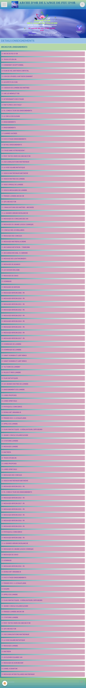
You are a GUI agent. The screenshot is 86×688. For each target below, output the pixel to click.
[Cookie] (4, 683)
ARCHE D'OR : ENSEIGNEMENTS (14, 47)
